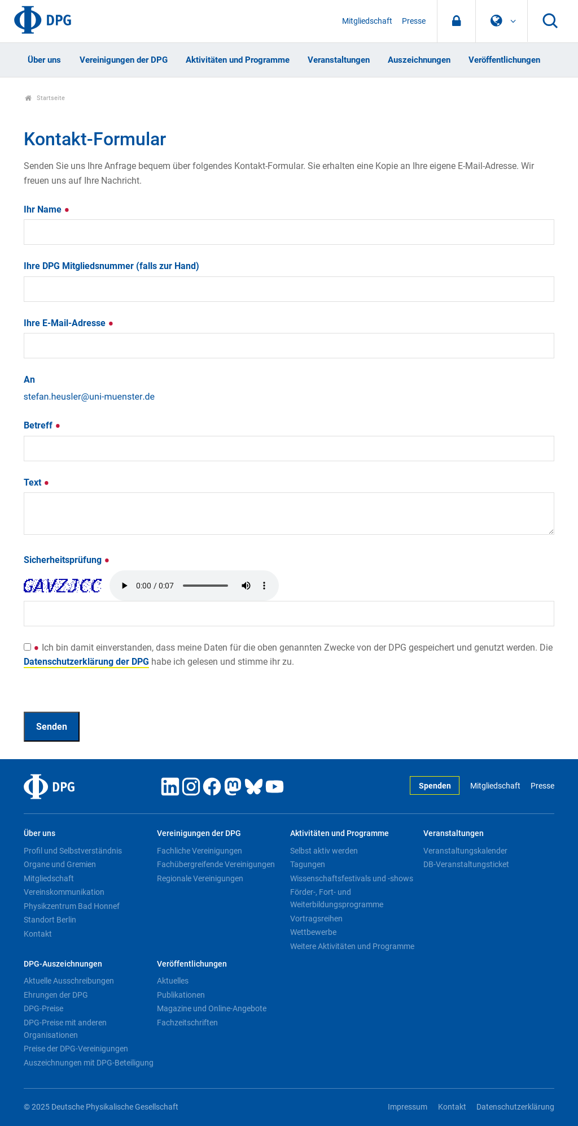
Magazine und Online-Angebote (211, 1008)
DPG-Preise (43, 1008)
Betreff (42, 425)
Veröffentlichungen (504, 60)
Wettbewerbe (313, 932)
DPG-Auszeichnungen (63, 964)
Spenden (435, 786)
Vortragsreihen (316, 918)
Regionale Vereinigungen (200, 878)
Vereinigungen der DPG (124, 60)
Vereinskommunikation (64, 892)
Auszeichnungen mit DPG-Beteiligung (89, 1062)
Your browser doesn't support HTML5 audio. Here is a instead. (194, 585)
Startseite (45, 98)
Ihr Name (47, 209)
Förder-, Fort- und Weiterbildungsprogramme (336, 898)
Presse (414, 21)
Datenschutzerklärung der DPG (86, 661)
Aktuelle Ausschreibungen (69, 980)
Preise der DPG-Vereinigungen (76, 1048)
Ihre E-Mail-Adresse (69, 323)
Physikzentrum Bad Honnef (72, 906)
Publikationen (181, 994)
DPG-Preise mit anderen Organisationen (65, 1029)
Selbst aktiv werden (324, 850)
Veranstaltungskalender (465, 850)
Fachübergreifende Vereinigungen (216, 864)
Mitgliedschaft (367, 21)
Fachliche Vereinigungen (199, 850)
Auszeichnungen (419, 60)
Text (37, 482)
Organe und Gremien (60, 864)
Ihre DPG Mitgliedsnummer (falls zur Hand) (111, 266)
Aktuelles (173, 980)
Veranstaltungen (339, 60)
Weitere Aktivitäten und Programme (352, 946)
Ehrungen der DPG (56, 994)
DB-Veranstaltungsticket (466, 864)
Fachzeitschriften (187, 1022)
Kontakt (38, 933)
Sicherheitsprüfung (67, 560)
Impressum (407, 1107)
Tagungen (307, 864)
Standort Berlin (50, 919)
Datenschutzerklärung (515, 1107)
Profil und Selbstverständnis (73, 850)
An (29, 379)
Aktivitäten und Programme (238, 60)
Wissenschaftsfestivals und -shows (351, 878)
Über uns (44, 60)
